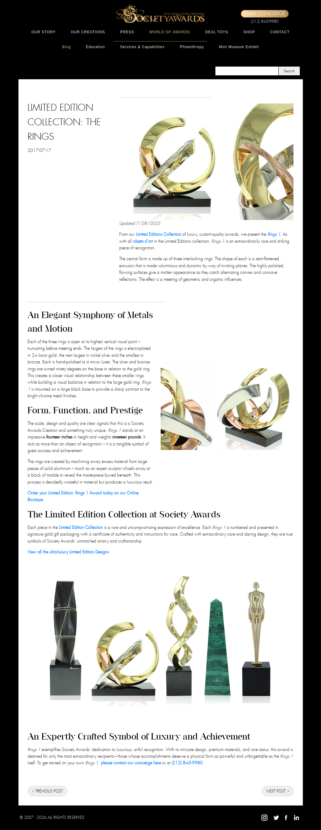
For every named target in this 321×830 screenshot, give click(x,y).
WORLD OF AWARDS (169, 32)
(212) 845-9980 (265, 21)
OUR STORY (43, 32)
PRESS (127, 32)
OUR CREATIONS (88, 32)
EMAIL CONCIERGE (264, 13)
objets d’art (143, 241)
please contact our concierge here (131, 763)
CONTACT (280, 32)
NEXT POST (277, 792)
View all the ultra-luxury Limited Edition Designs (68, 552)
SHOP (249, 32)
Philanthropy (192, 47)
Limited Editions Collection (158, 234)
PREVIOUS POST (47, 792)
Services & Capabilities (142, 47)
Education (95, 47)
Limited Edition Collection (81, 527)
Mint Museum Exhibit (239, 47)
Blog (66, 47)
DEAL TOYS (216, 32)
